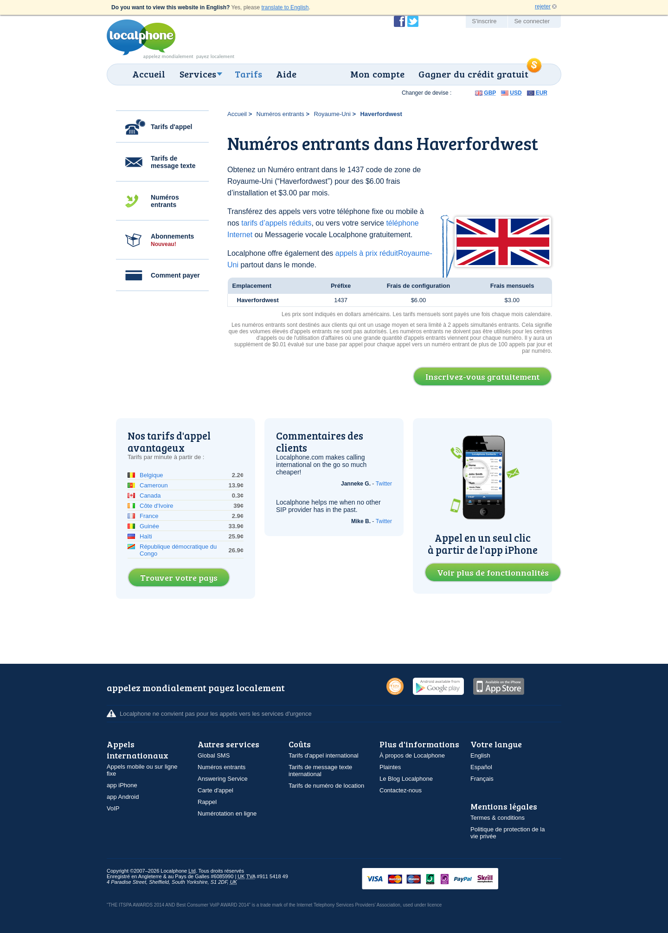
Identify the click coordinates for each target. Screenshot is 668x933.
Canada (150, 495)
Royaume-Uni (332, 113)
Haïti (146, 536)
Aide (286, 73)
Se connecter (532, 21)
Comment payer (175, 275)
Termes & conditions (497, 817)
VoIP (113, 808)
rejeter (543, 6)
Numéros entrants (165, 201)
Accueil (148, 73)
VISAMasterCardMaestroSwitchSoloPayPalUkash (443, 879)
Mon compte (377, 73)
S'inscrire (484, 21)
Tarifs (248, 73)
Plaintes (390, 767)
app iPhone (122, 785)
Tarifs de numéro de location (326, 785)
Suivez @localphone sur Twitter (412, 21)
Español (481, 767)
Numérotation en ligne (227, 813)
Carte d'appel (215, 790)
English (480, 755)
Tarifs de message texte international (320, 771)
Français (482, 778)
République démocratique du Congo (178, 550)
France (149, 515)
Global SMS (214, 755)
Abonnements (172, 240)
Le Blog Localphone (406, 778)
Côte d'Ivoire (156, 505)
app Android (123, 796)
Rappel (207, 801)
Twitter (384, 483)
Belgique (151, 475)
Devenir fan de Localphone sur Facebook (399, 21)
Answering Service (223, 778)
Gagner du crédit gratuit (473, 73)
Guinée (149, 526)
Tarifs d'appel (171, 126)
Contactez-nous (400, 790)
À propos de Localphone (412, 755)
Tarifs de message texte (173, 162)
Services (198, 73)
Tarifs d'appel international (324, 755)
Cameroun (154, 485)
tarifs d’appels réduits (276, 223)
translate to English (284, 7)
